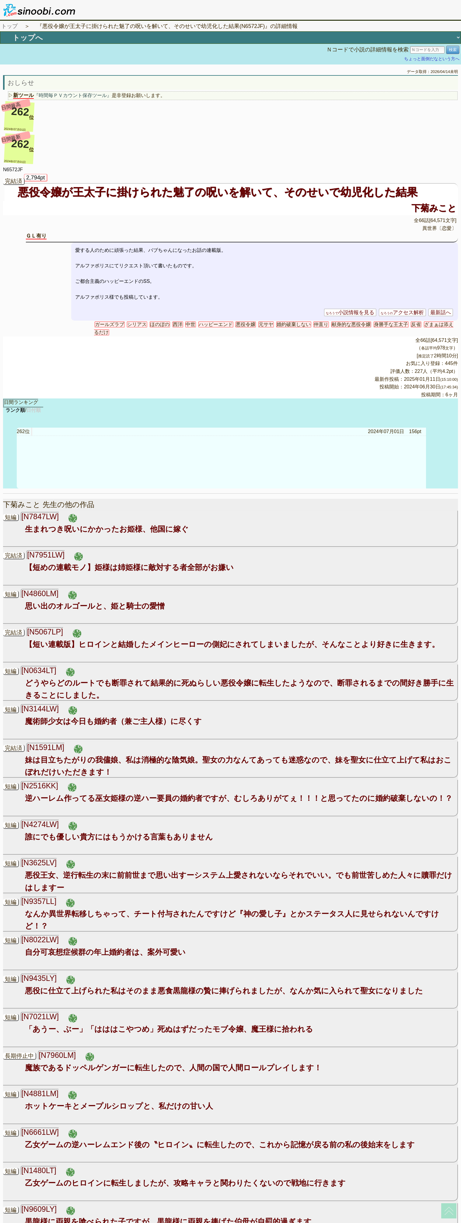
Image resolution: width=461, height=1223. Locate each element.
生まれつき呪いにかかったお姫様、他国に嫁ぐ (107, 529)
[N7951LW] (46, 555)
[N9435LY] (39, 978)
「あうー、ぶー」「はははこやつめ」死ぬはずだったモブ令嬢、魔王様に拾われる (169, 1029)
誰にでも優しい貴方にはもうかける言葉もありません (119, 836)
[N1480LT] (38, 1170)
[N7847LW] (40, 516)
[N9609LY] (39, 1209)
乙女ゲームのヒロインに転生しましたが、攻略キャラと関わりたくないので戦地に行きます (185, 1183)
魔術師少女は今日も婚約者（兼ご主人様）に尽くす (113, 721)
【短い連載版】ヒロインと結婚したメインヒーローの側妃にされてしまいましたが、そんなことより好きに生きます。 (232, 644)
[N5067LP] (45, 631)
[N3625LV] (39, 862)
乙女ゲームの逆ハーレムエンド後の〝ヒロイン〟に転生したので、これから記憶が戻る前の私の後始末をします (220, 1144)
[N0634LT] (38, 670)
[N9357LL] (38, 901)
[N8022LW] (40, 939)
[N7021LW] (40, 1016)
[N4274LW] (40, 824)
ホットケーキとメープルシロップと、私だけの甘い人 (119, 1106)
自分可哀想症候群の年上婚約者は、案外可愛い (105, 952)
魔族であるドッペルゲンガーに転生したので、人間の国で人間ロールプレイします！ (173, 1067)
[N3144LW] (40, 708)
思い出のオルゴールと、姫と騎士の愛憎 (95, 606)
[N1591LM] (45, 747)
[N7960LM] (57, 1055)
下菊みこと (433, 208)
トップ (9, 26)
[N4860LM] (39, 593)
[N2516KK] (39, 785)
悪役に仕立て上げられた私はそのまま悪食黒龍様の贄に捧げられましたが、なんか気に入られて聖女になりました (224, 990)
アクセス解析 (402, 312)
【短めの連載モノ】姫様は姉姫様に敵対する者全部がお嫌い (129, 567)
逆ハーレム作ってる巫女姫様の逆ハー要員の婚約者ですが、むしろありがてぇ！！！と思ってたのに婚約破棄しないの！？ (238, 798)
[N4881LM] (39, 1093)
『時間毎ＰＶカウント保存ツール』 (73, 95)
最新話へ (440, 312)
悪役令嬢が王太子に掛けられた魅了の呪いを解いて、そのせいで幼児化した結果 (217, 192)
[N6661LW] (40, 1132)
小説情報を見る (350, 312)
